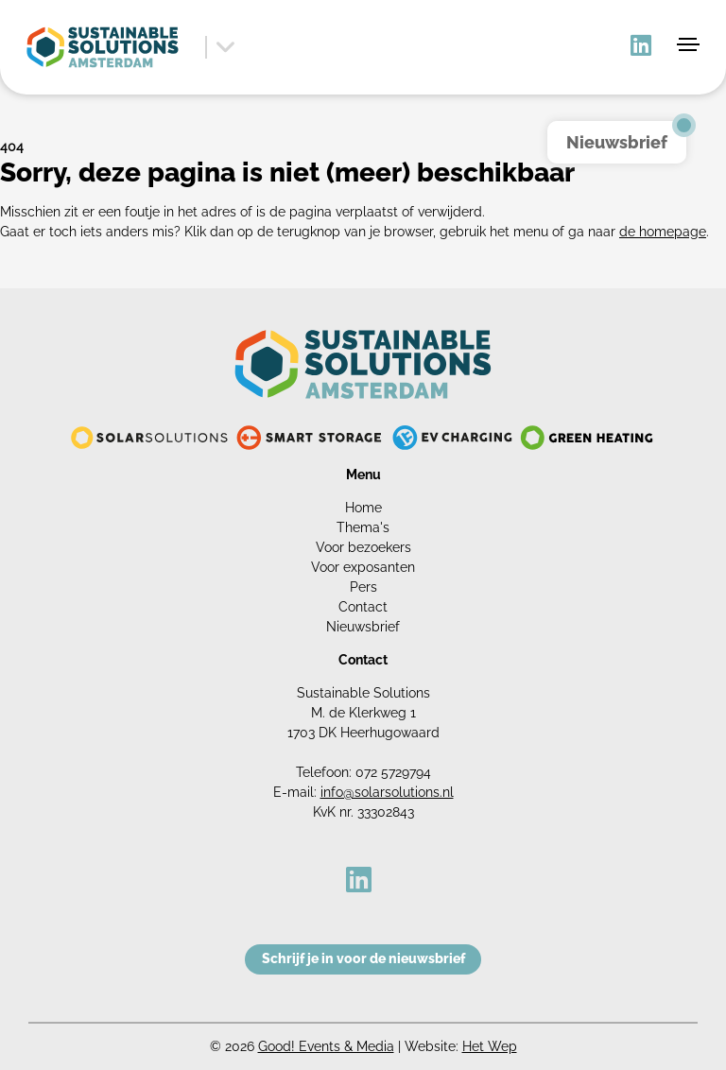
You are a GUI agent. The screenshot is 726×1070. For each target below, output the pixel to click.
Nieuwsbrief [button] (616, 142)
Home (363, 507)
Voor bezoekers (363, 547)
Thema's (363, 527)
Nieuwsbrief (363, 626)
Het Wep (489, 1046)
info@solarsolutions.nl (387, 792)
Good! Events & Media (326, 1046)
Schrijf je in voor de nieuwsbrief (363, 958)
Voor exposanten (363, 567)
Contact (363, 606)
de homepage (662, 231)
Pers (363, 587)
